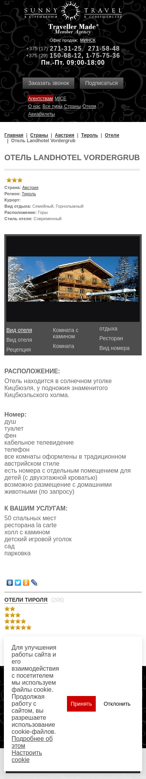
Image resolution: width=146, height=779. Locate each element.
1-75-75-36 (103, 55)
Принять (81, 704)
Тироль (29, 193)
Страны (72, 106)
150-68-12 (65, 55)
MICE (60, 98)
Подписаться (101, 83)
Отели (89, 106)
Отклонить (117, 704)
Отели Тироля (25, 600)
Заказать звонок (48, 83)
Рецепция (18, 349)
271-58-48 (104, 48)
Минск (88, 40)
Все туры (52, 106)
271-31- (62, 48)
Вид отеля (19, 330)
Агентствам (40, 98)
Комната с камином (66, 333)
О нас (34, 106)
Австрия (30, 187)
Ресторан (111, 338)
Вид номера (114, 348)
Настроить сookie (27, 756)
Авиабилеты (41, 114)
